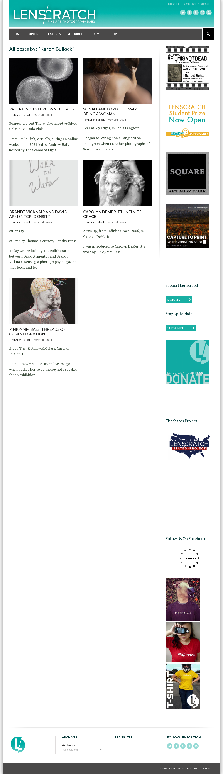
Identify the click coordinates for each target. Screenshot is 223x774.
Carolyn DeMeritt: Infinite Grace (112, 214)
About (204, 4)
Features (54, 34)
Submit (96, 34)
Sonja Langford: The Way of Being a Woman (113, 111)
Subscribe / (174, 4)
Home (16, 34)
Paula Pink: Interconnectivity (41, 109)
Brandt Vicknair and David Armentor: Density (38, 214)
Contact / (191, 4)
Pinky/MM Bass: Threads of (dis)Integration (37, 331)
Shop (113, 34)
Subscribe (175, 328)
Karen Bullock (22, 115)
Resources (75, 34)
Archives (68, 745)
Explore (34, 34)
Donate (173, 299)
